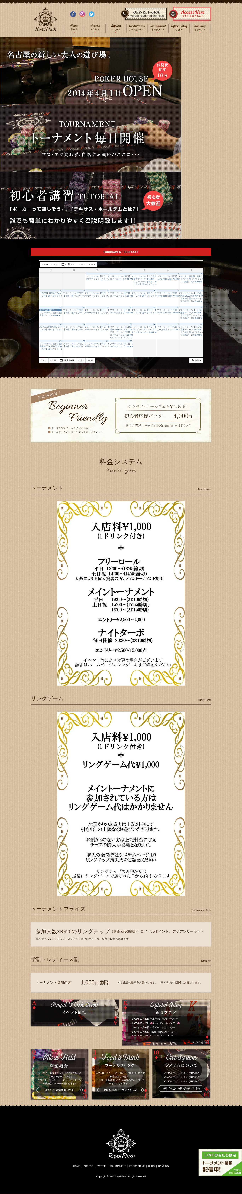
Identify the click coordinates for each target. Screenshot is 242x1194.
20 (60, 324)
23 (131, 324)
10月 (55, 264)
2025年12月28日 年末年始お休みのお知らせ (154, 1018)
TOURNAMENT (118, 1166)
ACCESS (88, 1166)
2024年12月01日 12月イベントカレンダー (153, 1027)
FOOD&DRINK (137, 1166)
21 (84, 324)
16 (131, 307)
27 (60, 341)
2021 (45, 264)
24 (154, 324)
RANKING (163, 1166)
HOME (76, 1166)
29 (107, 341)
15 (107, 307)
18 (178, 307)
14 (84, 307)
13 (60, 307)
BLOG (151, 1166)
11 (178, 291)
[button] (196, 360)
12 (201, 291)
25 (178, 324)
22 (107, 324)
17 (154, 307)
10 (154, 291)
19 (201, 307)
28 (84, 341)
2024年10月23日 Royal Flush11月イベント (154, 1032)
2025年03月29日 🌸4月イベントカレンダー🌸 (156, 1023)
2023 (92, 264)
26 (201, 324)
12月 (82, 264)
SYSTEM (101, 1166)
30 (131, 341)
